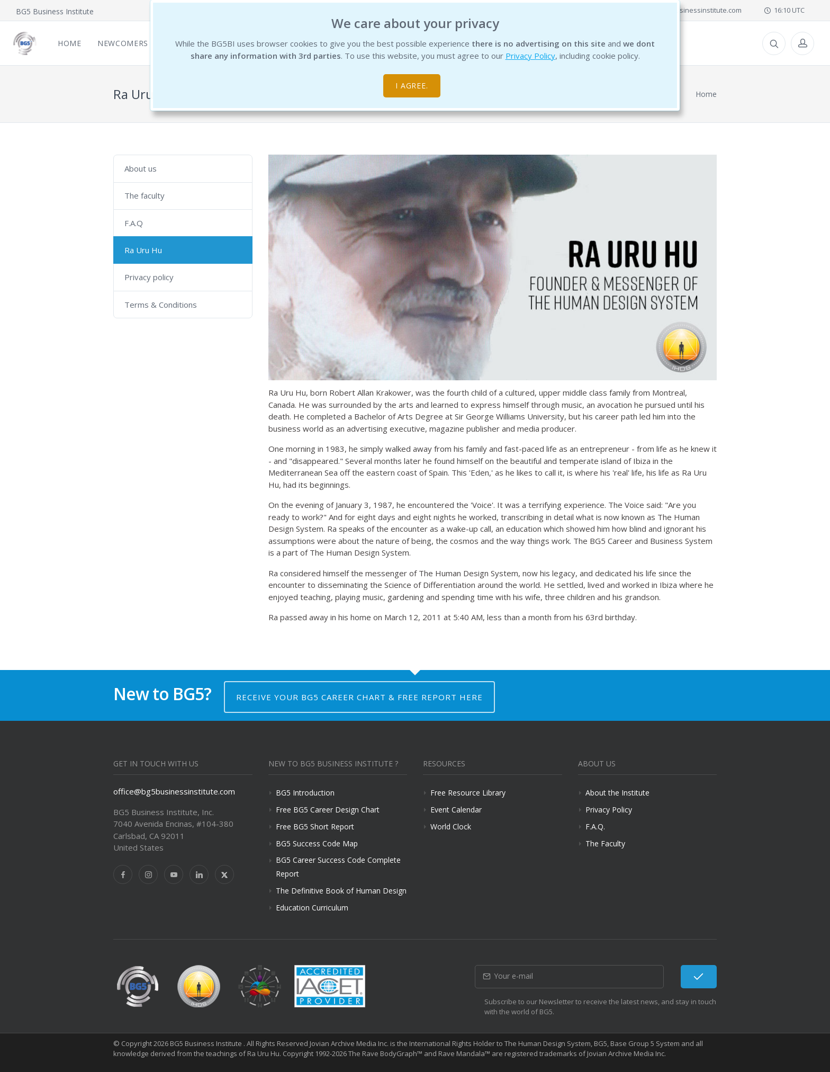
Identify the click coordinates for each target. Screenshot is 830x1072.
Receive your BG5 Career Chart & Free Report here (359, 697)
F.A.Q (133, 223)
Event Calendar (456, 810)
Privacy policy (149, 277)
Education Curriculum (312, 908)
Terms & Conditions (160, 304)
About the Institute (617, 793)
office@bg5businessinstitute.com (683, 10)
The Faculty (605, 843)
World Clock (450, 826)
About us (140, 168)
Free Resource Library (468, 793)
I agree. (412, 86)
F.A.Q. (595, 826)
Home (706, 94)
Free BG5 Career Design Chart (328, 810)
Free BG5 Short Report (315, 826)
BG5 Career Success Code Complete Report (338, 866)
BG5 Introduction (305, 793)
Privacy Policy (530, 55)
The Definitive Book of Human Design (341, 891)
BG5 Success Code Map (317, 843)
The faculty (144, 195)
